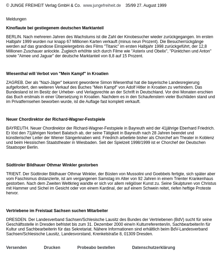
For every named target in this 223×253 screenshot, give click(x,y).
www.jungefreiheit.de (102, 5)
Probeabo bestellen (96, 247)
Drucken (52, 247)
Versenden (16, 247)
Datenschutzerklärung (153, 247)
